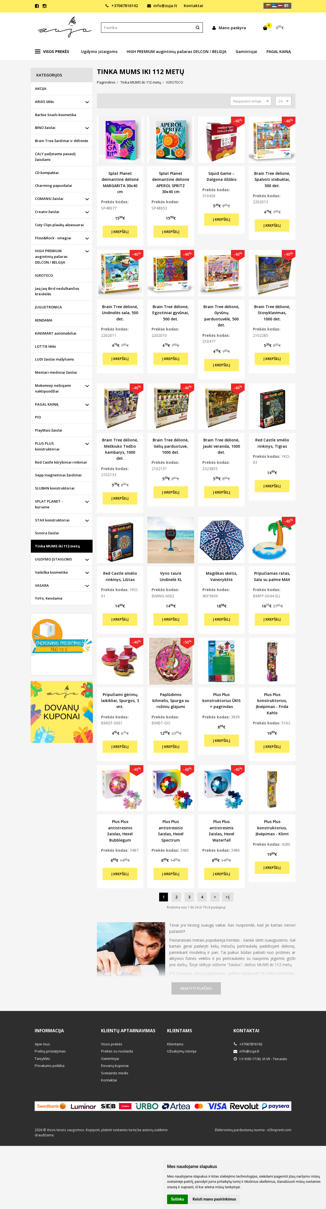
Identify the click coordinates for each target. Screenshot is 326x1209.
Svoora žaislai (47, 532)
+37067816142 (121, 5)
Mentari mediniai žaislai (56, 372)
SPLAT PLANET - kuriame (49, 504)
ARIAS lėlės (44, 101)
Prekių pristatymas (50, 1051)
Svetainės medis (114, 1073)
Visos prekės (52, 51)
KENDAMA (43, 320)
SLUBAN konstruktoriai (55, 488)
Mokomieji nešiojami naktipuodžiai (53, 388)
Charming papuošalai (53, 185)
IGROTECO (44, 275)
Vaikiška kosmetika (51, 572)
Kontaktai (193, 5)
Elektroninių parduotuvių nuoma (240, 1130)
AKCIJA (40, 88)
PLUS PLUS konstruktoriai (47, 446)
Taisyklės (42, 1058)
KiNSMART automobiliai (55, 333)
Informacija (49, 1031)
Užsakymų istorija (181, 1051)
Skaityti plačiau (196, 988)
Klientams (179, 1031)
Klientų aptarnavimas (128, 1031)
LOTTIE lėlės (45, 346)
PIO (38, 417)
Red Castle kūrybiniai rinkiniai (61, 462)
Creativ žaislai (47, 211)
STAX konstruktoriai (52, 520)
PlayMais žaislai (48, 430)
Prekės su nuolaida (117, 1051)
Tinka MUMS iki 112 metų (57, 546)
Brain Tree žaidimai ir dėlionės (61, 140)
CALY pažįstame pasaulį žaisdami (55, 156)
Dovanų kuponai (115, 1065)
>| (228, 897)
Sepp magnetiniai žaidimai (58, 475)
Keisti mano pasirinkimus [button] (214, 1199)
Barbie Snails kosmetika (55, 114)
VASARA (42, 585)
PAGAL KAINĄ (278, 51)
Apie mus (42, 1044)
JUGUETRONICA (48, 307)
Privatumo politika (49, 1065)
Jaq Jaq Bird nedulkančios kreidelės (57, 291)
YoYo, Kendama (48, 598)
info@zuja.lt (162, 5)
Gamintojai (246, 51)
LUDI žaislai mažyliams (54, 359)
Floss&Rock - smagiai (53, 237)
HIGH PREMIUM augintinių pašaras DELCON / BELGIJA (176, 51)
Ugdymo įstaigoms (99, 51)
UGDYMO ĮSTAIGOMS (53, 559)
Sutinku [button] (177, 1199)
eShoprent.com (279, 1130)
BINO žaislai (45, 127)
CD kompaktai (47, 172)
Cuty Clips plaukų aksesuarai (59, 224)
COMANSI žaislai (49, 198)
